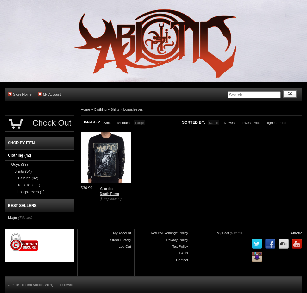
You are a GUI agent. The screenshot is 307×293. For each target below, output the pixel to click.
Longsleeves (133, 109)
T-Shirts (27, 178)
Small (107, 123)
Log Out (125, 246)
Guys (19, 164)
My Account (49, 94)
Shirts (114, 109)
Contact (182, 260)
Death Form (109, 194)
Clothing (100, 109)
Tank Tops (28, 185)
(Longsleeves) (111, 199)
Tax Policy (180, 246)
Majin (12, 217)
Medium (123, 123)
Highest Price (276, 123)
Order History (120, 240)
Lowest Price (250, 123)
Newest (229, 123)
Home (85, 109)
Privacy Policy (177, 240)
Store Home (20, 94)
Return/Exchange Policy (169, 233)
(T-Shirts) (25, 218)
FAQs (183, 253)
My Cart (223, 233)
